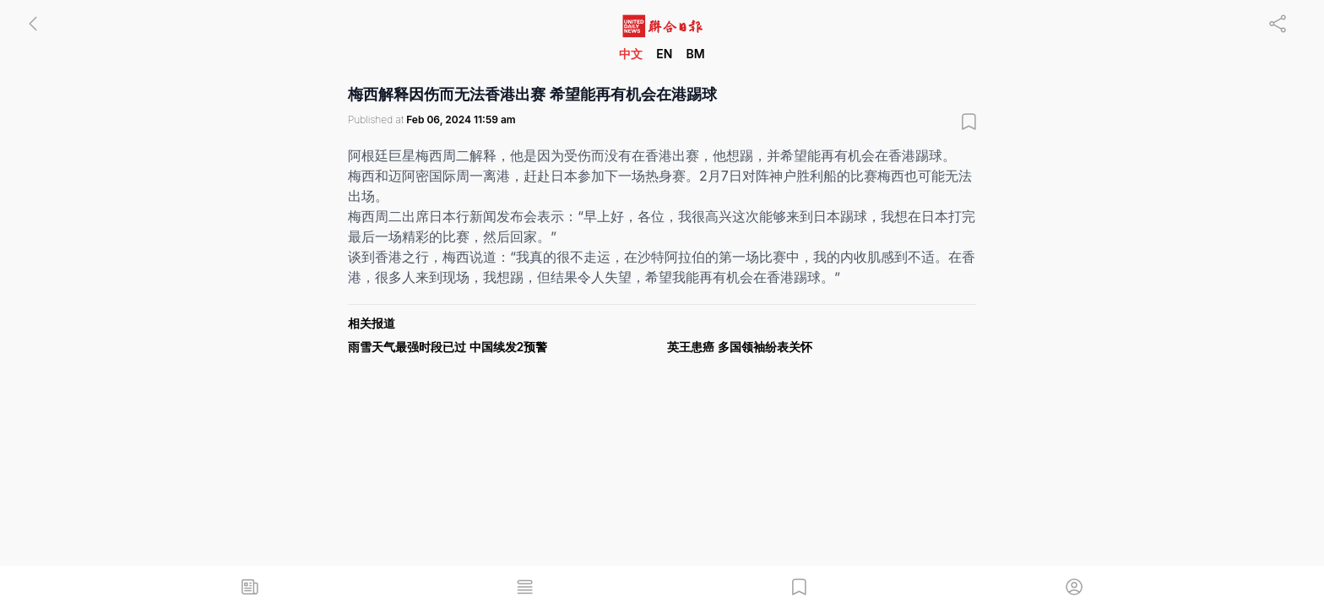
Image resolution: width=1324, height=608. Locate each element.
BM (695, 53)
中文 (631, 53)
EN (664, 53)
